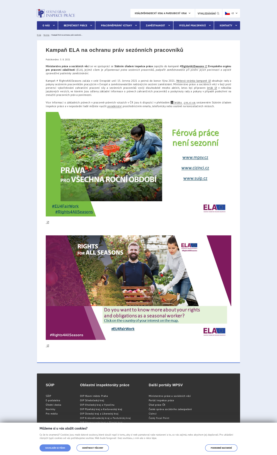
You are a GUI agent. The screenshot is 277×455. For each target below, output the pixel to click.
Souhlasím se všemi (55, 448)
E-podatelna (53, 400)
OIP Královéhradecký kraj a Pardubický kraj (105, 418)
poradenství (114, 106)
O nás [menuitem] (46, 25)
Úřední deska (53, 404)
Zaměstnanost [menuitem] (155, 25)
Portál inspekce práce (161, 400)
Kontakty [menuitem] (226, 25)
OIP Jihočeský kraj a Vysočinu (97, 404)
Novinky (50, 409)
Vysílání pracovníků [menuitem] (192, 25)
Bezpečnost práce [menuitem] (75, 25)
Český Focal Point (159, 418)
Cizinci (153, 413)
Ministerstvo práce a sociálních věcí (170, 396)
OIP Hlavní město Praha (94, 396)
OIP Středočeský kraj (92, 400)
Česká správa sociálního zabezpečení (170, 409)
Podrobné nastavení (221, 448)
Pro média (52, 413)
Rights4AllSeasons (192, 66)
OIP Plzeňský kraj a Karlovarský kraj (101, 409)
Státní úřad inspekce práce (56, 13)
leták (210, 87)
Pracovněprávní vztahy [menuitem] (116, 25)
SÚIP (48, 396)
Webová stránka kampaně (191, 80)
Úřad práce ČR (157, 404)
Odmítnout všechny (92, 448)
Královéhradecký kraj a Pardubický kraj (161, 13)
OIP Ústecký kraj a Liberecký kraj (99, 413)
